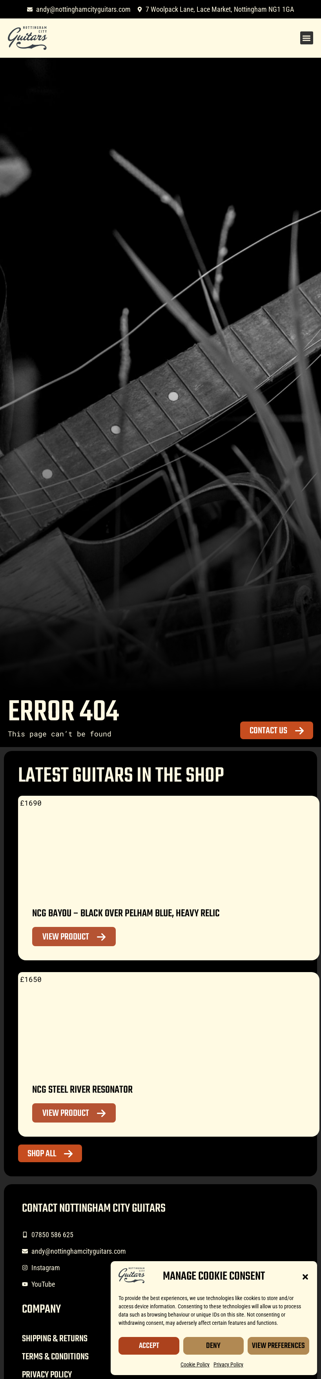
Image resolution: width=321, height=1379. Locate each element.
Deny (213, 1346)
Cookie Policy (195, 1364)
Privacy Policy (228, 1364)
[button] (305, 1277)
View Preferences (278, 1346)
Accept (149, 1346)
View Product (65, 937)
